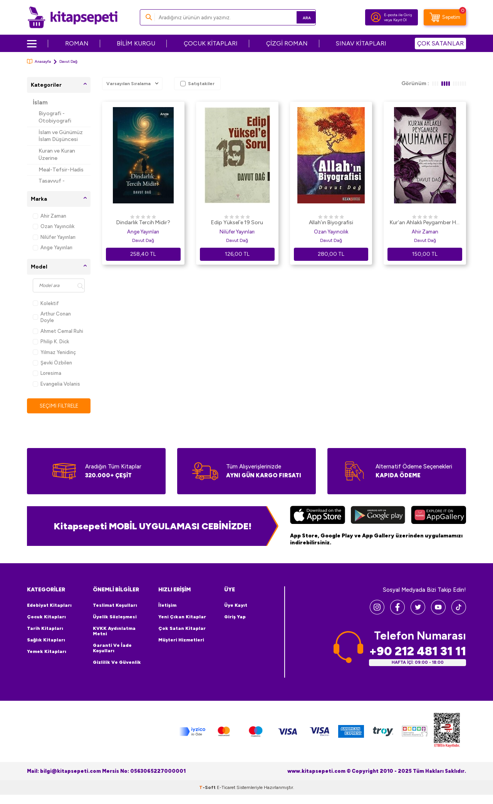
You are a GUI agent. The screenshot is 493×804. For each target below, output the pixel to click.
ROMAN (77, 43)
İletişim (167, 605)
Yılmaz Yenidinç (54, 352)
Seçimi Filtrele (58, 406)
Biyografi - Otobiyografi (55, 117)
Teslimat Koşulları (115, 605)
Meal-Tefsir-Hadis (61, 169)
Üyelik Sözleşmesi (115, 617)
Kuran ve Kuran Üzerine (57, 154)
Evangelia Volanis (56, 384)
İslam (40, 102)
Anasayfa (39, 61)
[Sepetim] (444, 17)
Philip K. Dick (51, 341)
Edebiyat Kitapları (49, 605)
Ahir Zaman (49, 216)
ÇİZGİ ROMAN (287, 43)
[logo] (72, 17)
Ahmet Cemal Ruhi (58, 331)
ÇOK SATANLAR (440, 43)
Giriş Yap (235, 617)
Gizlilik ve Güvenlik (117, 662)
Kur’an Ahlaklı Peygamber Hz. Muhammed (425, 223)
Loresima (47, 373)
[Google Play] (378, 517)
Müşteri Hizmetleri (181, 640)
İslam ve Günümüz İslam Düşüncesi (61, 136)
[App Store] (317, 517)
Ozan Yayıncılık (53, 226)
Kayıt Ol (400, 19)
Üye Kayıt (235, 605)
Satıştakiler (197, 83)
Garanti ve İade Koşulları (112, 648)
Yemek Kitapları (46, 652)
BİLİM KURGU (136, 43)
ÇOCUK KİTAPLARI (211, 43)
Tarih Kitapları (45, 628)
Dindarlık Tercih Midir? (143, 222)
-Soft (208, 788)
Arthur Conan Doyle (52, 317)
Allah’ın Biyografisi (331, 222)
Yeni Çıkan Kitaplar (182, 617)
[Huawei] (438, 517)
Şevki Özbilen (52, 363)
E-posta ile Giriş (398, 14)
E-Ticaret (226, 788)
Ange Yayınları (52, 247)
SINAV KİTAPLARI (361, 43)
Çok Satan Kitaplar (182, 628)
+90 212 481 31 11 (417, 652)
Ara (298, 17)
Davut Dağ (143, 240)
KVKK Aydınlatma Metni (114, 631)
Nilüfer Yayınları (54, 237)
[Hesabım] (376, 17)
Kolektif (46, 303)
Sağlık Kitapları (46, 640)
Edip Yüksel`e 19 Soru (237, 222)
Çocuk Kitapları (46, 617)
